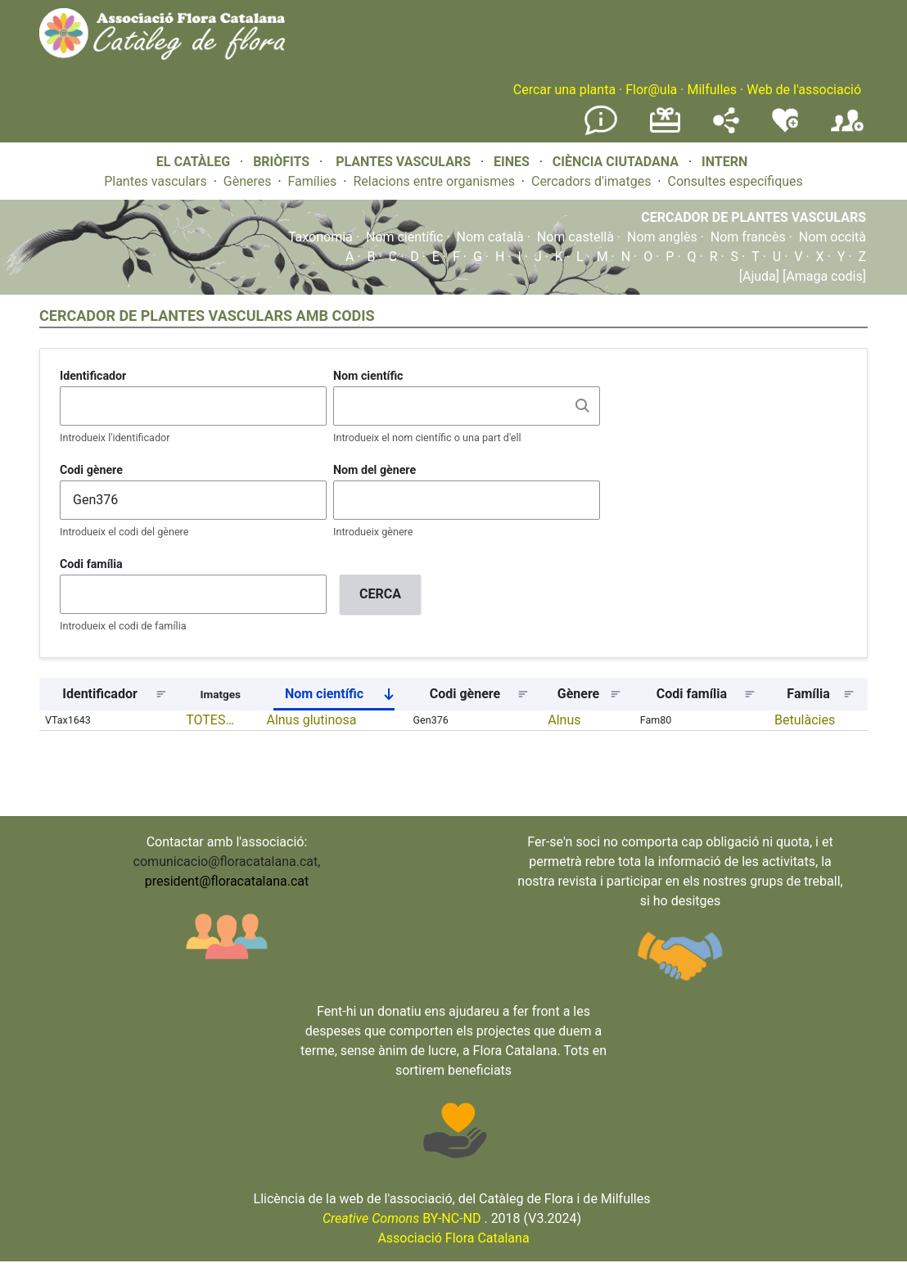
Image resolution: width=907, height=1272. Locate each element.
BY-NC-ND (402, 1218)
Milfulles (712, 89)
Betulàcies (804, 720)
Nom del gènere (374, 469)
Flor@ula (651, 89)
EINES (512, 161)
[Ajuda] (759, 276)
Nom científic (405, 237)
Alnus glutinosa (311, 720)
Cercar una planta (564, 89)
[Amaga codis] (822, 276)
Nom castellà (575, 237)
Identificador (93, 375)
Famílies (312, 181)
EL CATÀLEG (193, 161)
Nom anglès (662, 237)
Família (808, 693)
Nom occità (832, 237)
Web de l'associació (804, 89)
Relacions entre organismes (434, 181)
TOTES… (210, 720)
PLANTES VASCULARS (403, 161)
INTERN (724, 161)
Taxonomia (320, 237)
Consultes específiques (734, 181)
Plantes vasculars (155, 181)
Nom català (490, 237)
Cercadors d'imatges (591, 181)
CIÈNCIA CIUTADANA (616, 161)
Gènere (578, 693)
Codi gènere (91, 469)
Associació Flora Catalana (453, 1238)
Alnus (564, 720)
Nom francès (748, 237)
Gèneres (247, 181)
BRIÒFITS (283, 161)
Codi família (91, 564)
